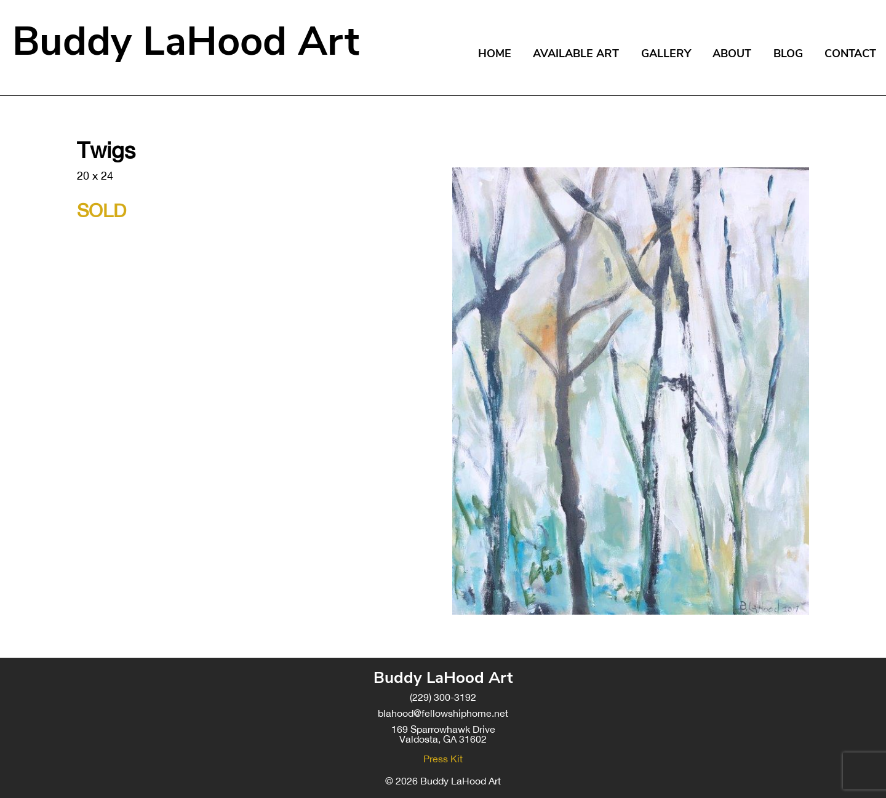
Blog (788, 53)
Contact (850, 53)
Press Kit (443, 758)
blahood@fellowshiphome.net (443, 713)
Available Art (576, 53)
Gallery (666, 53)
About (731, 53)
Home (494, 53)
